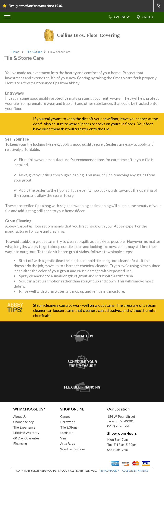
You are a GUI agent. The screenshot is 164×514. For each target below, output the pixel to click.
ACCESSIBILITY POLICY (135, 509)
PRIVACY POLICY (109, 509)
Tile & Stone (34, 51)
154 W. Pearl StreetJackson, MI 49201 (121, 458)
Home (15, 51)
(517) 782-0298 (118, 465)
